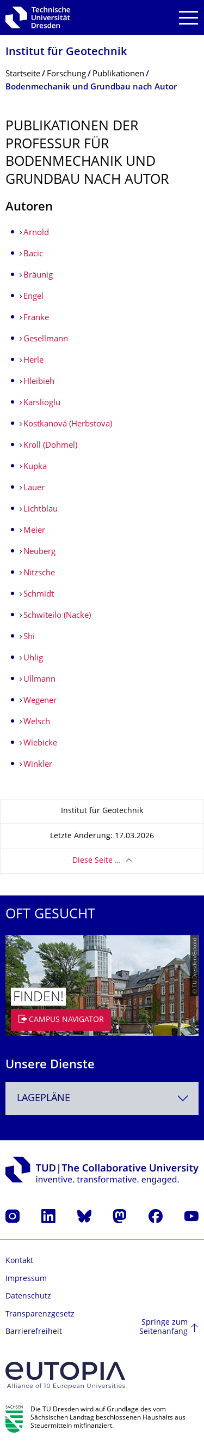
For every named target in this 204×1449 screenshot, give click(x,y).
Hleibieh (38, 382)
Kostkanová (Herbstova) (67, 424)
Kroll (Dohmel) (50, 446)
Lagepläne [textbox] (43, 1098)
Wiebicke (40, 743)
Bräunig (38, 276)
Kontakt (19, 1261)
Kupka (35, 467)
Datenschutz (28, 1296)
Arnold (36, 233)
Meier (34, 531)
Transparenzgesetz (40, 1314)
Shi (29, 637)
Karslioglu (41, 403)
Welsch (36, 722)
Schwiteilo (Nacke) (57, 616)
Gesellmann (45, 339)
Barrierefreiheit (33, 1332)
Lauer (34, 488)
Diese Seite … (96, 860)
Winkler (37, 765)
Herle (33, 361)
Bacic (33, 254)
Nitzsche (39, 573)
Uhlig (33, 658)
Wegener (40, 701)
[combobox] (102, 1098)
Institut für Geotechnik (66, 52)
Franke (36, 318)
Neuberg (39, 552)
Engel (33, 297)
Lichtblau (40, 510)
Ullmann (39, 680)
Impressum (26, 1279)
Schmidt (38, 595)
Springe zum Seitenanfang (163, 1327)
